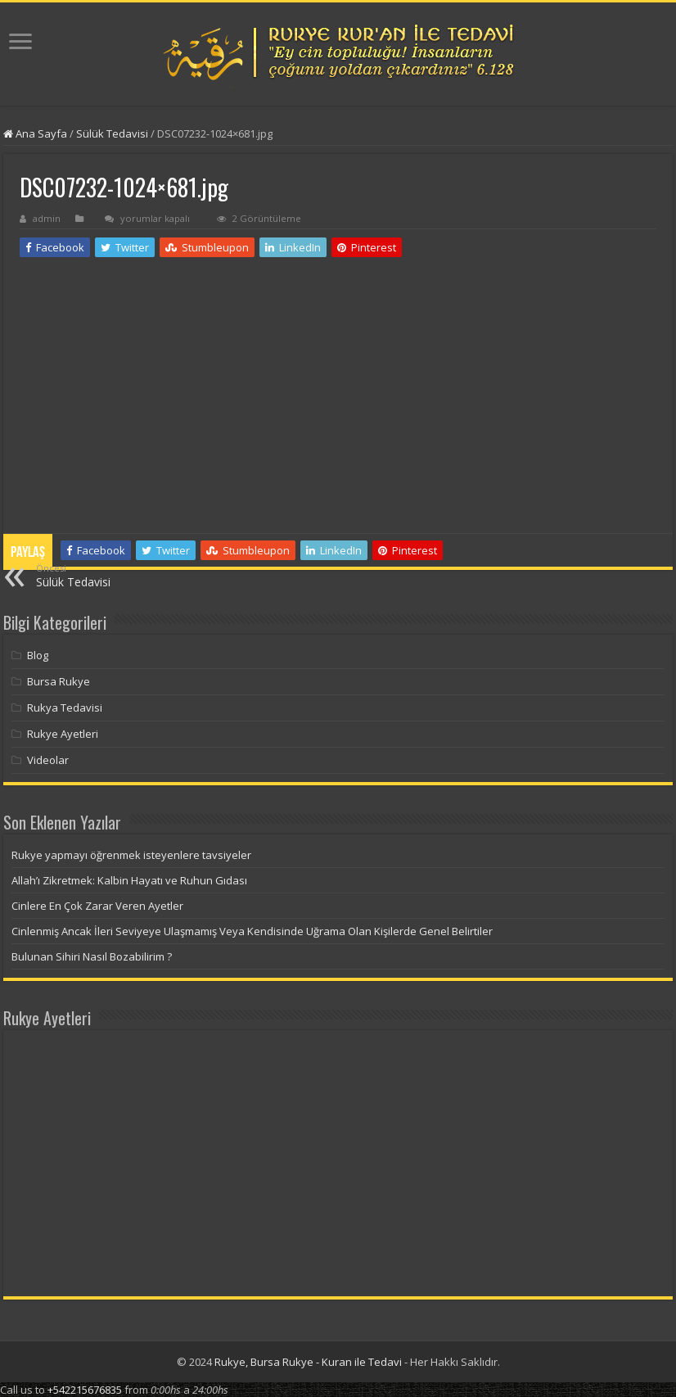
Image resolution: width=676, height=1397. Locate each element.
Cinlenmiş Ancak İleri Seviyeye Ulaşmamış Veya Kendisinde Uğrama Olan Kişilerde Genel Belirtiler (252, 931)
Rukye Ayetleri (62, 733)
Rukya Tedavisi (64, 707)
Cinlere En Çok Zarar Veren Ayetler (97, 905)
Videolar (48, 760)
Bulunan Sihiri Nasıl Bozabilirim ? (91, 956)
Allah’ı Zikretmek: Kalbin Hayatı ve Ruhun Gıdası (129, 880)
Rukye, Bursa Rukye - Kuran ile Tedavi (308, 1361)
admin (47, 218)
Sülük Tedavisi (112, 133)
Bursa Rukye (58, 681)
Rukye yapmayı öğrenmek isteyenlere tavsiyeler (131, 855)
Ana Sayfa (35, 133)
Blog (37, 655)
